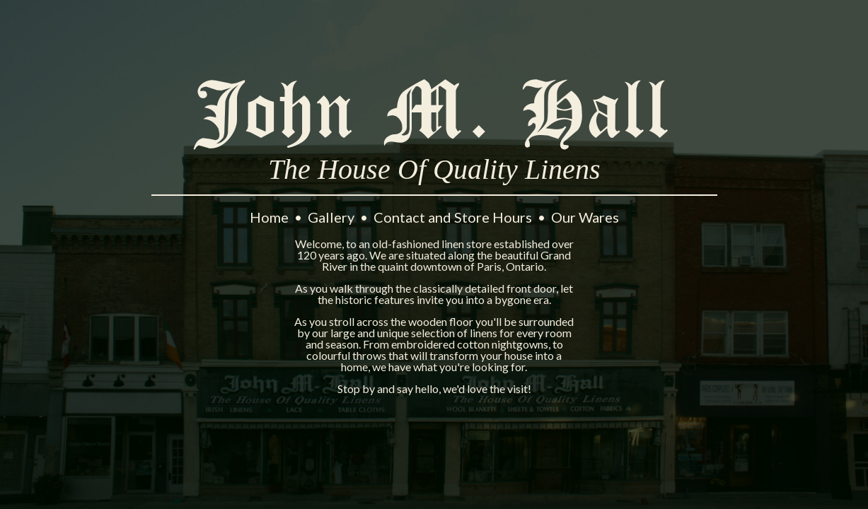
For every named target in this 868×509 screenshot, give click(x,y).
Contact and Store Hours (454, 217)
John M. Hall (434, 112)
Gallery (332, 217)
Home (270, 217)
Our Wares (585, 217)
